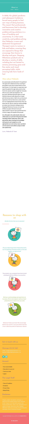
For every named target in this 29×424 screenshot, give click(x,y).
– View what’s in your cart (8, 369)
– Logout (4, 373)
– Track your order (6, 371)
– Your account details (7, 366)
